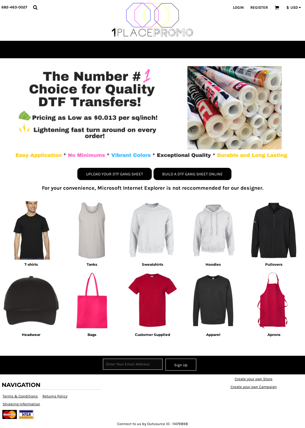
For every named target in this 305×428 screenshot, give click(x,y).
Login (238, 7)
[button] (35, 7)
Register (259, 7)
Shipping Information (21, 404)
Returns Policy (54, 396)
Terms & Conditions (20, 396)
